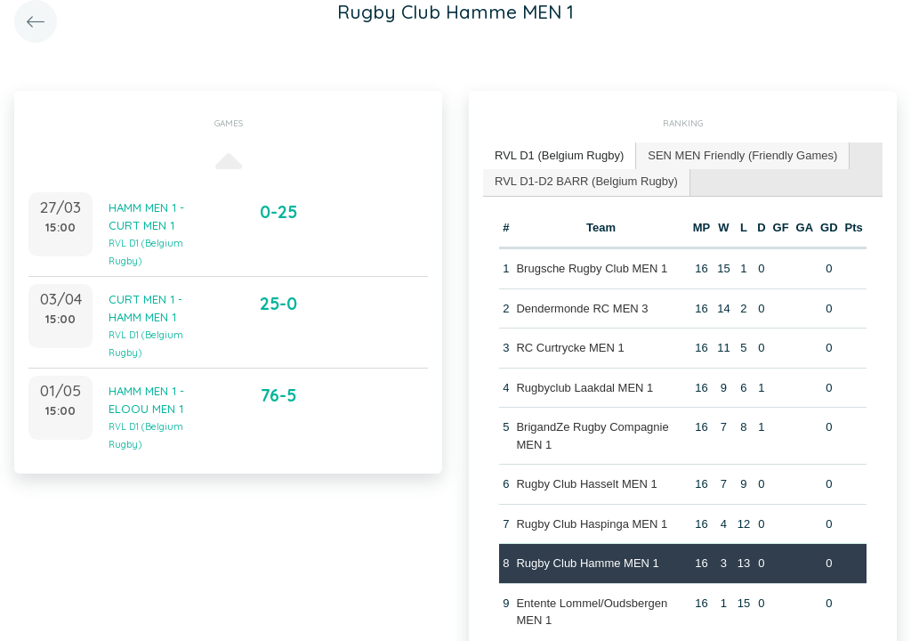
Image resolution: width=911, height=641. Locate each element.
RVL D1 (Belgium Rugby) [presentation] (559, 155)
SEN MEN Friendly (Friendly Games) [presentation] (742, 155)
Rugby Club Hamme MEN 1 (587, 563)
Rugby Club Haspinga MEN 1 (591, 524)
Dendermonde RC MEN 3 (582, 308)
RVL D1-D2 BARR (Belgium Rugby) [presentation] (586, 181)
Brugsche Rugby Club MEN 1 (591, 268)
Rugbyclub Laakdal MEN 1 (584, 387)
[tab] (559, 156)
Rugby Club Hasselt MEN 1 (586, 484)
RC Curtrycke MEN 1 (570, 347)
